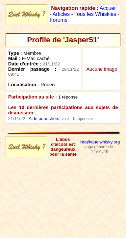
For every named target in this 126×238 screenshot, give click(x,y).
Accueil (108, 8)
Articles (61, 14)
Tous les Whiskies (95, 14)
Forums (58, 20)
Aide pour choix (44, 118)
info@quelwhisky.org (100, 141)
